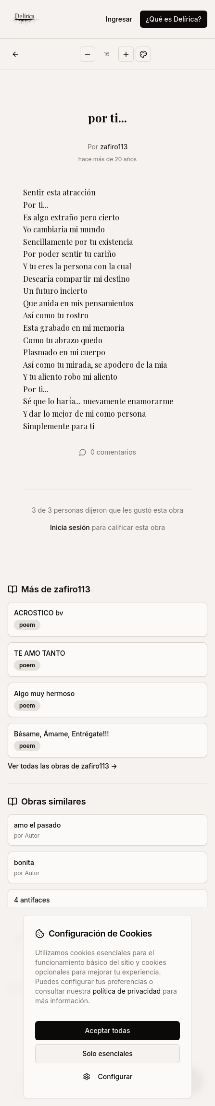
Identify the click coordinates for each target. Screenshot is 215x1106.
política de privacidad (126, 991)
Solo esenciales (107, 1053)
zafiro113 (113, 147)
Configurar (108, 1076)
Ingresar (119, 19)
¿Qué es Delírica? (174, 19)
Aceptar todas (107, 1030)
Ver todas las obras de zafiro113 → (62, 766)
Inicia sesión (70, 527)
